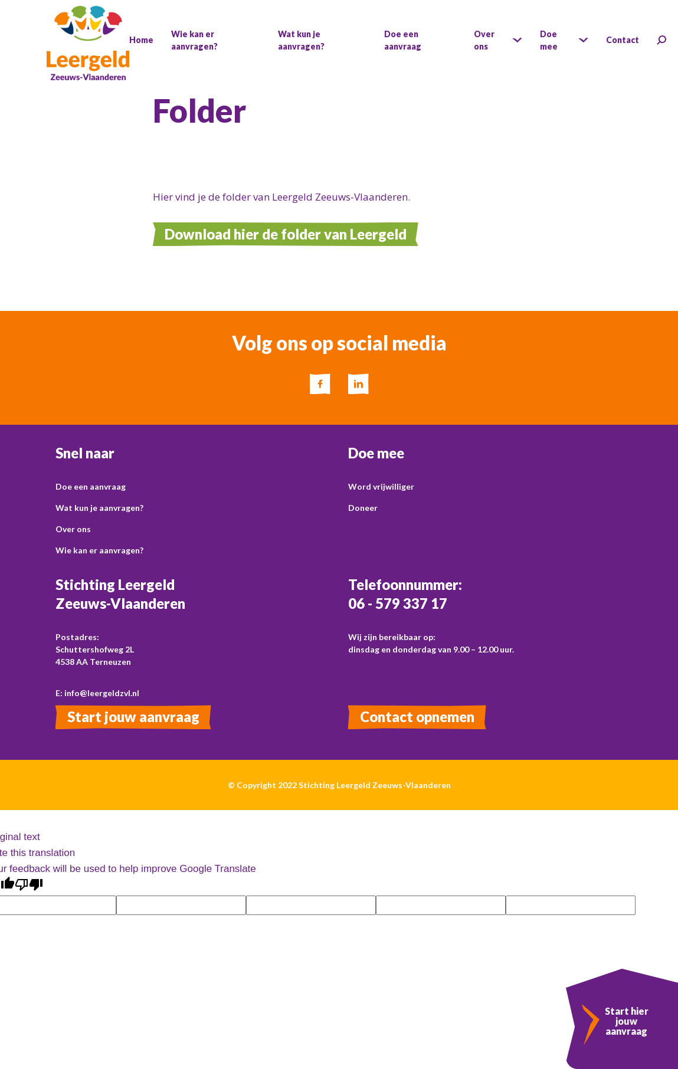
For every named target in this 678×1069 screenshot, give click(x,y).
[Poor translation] (29, 885)
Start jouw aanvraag (133, 716)
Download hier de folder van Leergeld (286, 233)
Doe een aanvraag (90, 486)
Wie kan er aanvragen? (99, 550)
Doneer (363, 508)
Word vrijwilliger (381, 486)
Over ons (73, 529)
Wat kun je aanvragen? (99, 508)
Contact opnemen (417, 716)
